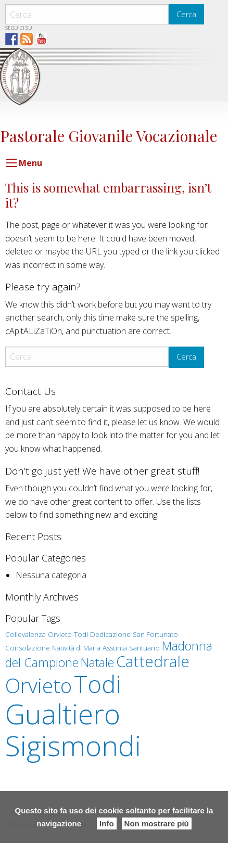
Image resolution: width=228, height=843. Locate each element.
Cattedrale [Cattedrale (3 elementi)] (152, 661)
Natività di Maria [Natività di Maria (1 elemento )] (76, 648)
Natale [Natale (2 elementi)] (97, 662)
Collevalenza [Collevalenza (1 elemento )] (25, 634)
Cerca (186, 14)
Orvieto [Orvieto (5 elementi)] (38, 685)
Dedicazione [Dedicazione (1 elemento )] (110, 634)
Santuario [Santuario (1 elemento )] (144, 648)
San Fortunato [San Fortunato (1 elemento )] (155, 634)
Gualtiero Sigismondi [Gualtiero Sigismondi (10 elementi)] (73, 729)
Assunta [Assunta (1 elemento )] (115, 648)
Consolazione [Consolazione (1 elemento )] (27, 648)
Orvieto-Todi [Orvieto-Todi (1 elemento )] (68, 634)
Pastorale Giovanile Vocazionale (108, 135)
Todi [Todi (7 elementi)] (97, 684)
